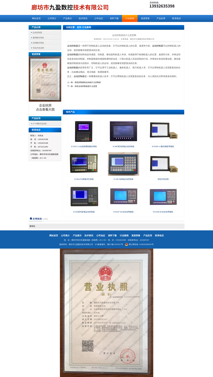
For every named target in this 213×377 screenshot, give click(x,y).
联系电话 (176, 18)
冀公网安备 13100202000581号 (139, 244)
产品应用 (161, 18)
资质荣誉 (145, 18)
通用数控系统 (38, 38)
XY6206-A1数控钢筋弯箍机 (163, 146)
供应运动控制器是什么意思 (86, 86)
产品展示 (67, 18)
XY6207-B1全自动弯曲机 (123, 212)
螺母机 (32, 226)
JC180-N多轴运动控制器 (123, 179)
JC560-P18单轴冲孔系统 (84, 179)
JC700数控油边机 (40, 124)
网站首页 (36, 18)
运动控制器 (37, 32)
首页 (79, 27)
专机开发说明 (38, 48)
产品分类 (36, 27)
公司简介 (52, 18)
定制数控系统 (38, 43)
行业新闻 (129, 18)
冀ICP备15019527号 (115, 244)
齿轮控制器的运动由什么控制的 (88, 82)
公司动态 (98, 18)
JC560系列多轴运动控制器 (84, 212)
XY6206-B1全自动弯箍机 (163, 212)
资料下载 (114, 18)
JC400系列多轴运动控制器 (123, 146)
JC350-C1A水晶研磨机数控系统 (84, 146)
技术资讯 (83, 18)
